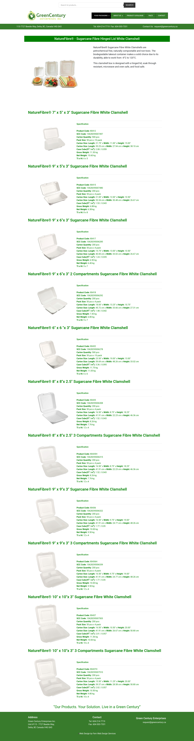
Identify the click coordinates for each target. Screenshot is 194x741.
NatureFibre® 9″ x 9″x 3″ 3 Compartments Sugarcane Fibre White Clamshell (92, 543)
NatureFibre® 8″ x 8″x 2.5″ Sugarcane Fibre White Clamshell (79, 381)
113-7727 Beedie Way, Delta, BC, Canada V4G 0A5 (39, 26)
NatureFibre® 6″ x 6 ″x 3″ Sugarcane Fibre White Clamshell (78, 327)
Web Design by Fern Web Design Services (97, 733)
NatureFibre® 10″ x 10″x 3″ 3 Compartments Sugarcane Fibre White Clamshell (94, 650)
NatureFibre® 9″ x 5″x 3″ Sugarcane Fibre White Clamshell (77, 166)
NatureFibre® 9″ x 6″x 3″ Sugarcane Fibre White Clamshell (77, 220)
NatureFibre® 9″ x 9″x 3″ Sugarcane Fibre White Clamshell (77, 489)
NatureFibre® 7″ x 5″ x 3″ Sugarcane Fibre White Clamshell (78, 112)
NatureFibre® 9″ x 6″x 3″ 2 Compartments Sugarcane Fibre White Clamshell (92, 274)
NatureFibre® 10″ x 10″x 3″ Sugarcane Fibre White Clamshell (79, 597)
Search (129, 5)
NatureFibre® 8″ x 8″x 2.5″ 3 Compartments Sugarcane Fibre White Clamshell (94, 435)
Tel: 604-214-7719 (101, 26)
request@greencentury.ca (165, 26)
